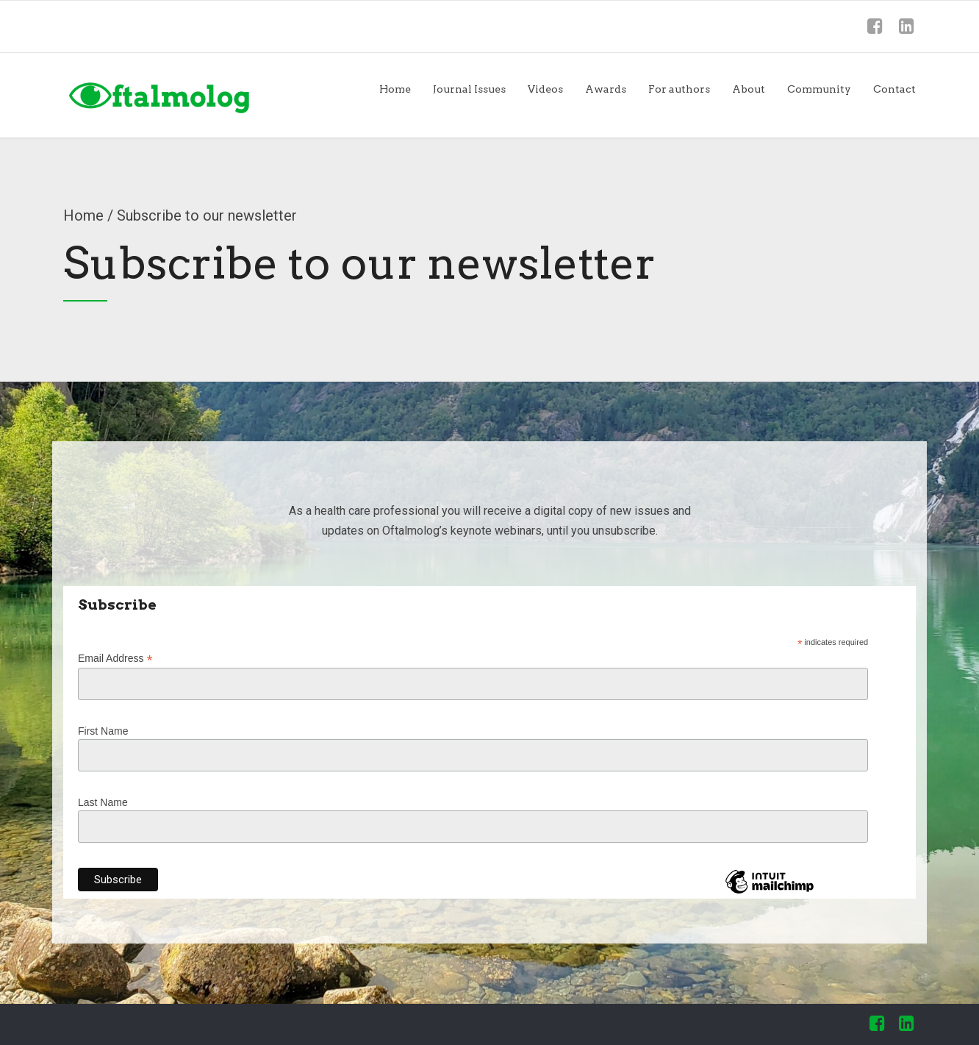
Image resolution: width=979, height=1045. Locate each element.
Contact (894, 89)
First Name (103, 731)
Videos (545, 89)
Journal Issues (469, 89)
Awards (605, 89)
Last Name (103, 802)
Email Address (115, 659)
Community (819, 89)
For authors (679, 89)
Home (395, 89)
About (748, 89)
